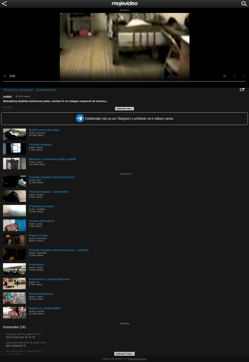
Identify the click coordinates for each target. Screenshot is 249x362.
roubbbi (7, 96)
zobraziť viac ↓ (124, 108)
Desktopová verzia (137, 359)
